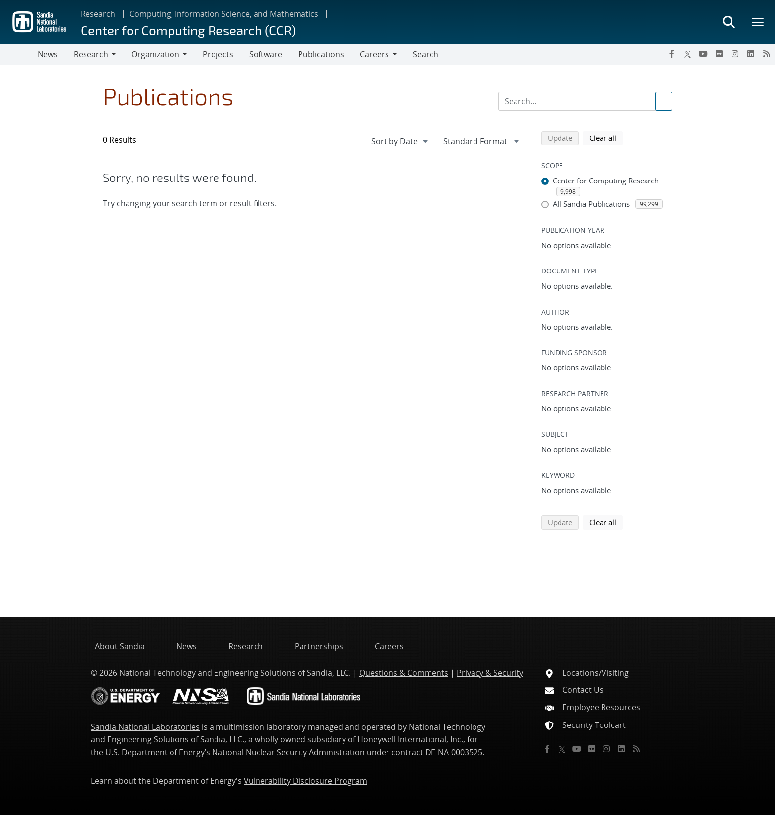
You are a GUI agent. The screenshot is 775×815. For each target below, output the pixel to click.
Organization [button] (155, 54)
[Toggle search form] (728, 22)
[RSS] (766, 53)
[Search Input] (585, 101)
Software (265, 54)
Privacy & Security (490, 672)
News (48, 54)
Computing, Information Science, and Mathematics (223, 13)
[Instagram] (735, 53)
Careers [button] (374, 54)
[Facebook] (671, 53)
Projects (218, 54)
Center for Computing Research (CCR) (188, 30)
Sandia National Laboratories (145, 727)
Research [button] (91, 54)
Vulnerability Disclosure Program (305, 780)
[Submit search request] (663, 101)
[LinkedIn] (750, 53)
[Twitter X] (687, 53)
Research (98, 13)
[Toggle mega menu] (758, 22)
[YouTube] (703, 53)
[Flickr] (719, 53)
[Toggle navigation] (19, 54)
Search (425, 54)
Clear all (606, 137)
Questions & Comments (403, 672)
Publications (321, 54)
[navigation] (400, 141)
